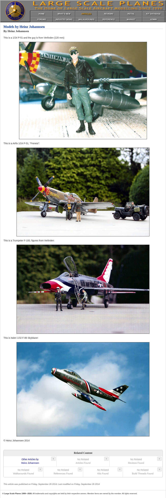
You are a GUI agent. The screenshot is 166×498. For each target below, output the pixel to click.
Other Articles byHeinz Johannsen (30, 461)
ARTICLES (86, 14)
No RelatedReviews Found (136, 461)
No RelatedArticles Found (83, 461)
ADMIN (153, 19)
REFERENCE (109, 19)
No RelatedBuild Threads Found (143, 472)
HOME (42, 14)
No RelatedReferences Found (63, 472)
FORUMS (41, 19)
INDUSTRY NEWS (64, 19)
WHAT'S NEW (64, 14)
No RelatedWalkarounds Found (23, 472)
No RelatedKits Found (103, 472)
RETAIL (131, 14)
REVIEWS (108, 14)
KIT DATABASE (153, 14)
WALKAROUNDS (86, 19)
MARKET (131, 19)
